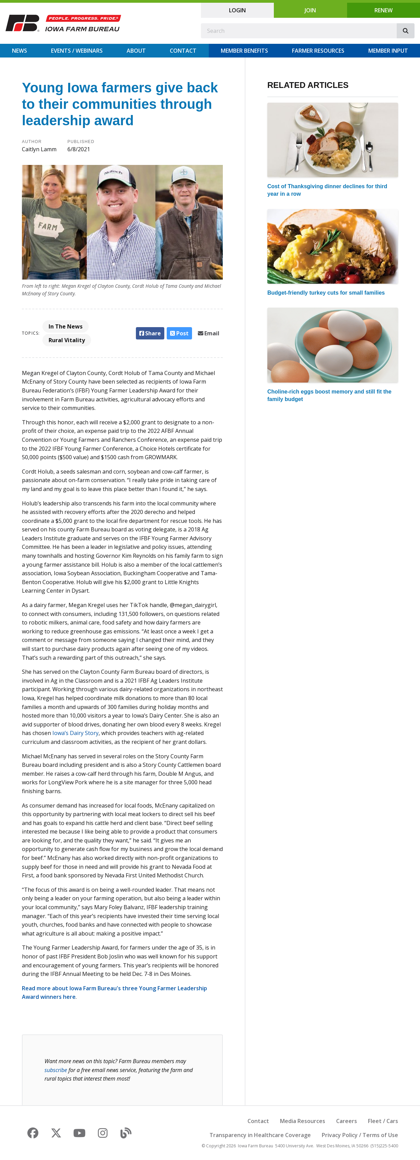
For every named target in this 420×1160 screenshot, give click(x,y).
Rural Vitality (67, 340)
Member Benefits (244, 50)
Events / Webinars (77, 50)
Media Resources (302, 1121)
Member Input (388, 50)
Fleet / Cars (383, 1121)
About (136, 50)
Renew (383, 10)
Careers (346, 1121)
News (19, 50)
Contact (183, 50)
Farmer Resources (318, 50)
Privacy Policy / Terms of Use (360, 1135)
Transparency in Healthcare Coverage (260, 1135)
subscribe (55, 1070)
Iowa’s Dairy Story (75, 733)
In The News (65, 326)
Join (310, 10)
